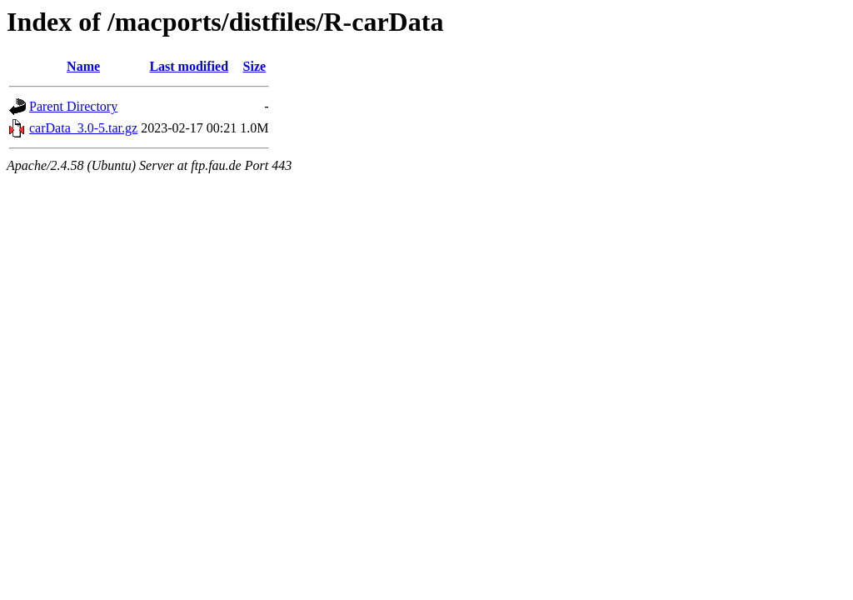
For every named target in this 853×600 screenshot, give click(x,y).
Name (83, 66)
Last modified (188, 66)
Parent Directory (73, 106)
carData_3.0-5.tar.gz (83, 128)
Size (255, 66)
